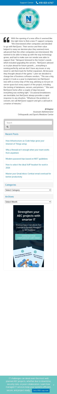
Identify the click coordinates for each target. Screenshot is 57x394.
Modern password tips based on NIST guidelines (27, 159)
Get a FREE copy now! (40, 390)
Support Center (26, 2)
